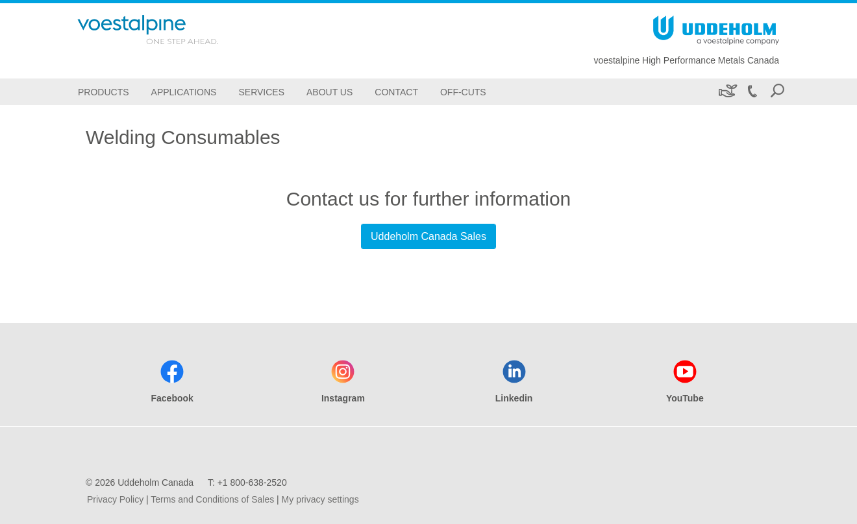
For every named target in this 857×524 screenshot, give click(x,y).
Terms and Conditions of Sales (212, 499)
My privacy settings (320, 499)
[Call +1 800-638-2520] (752, 91)
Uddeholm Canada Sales (428, 236)
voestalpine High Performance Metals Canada (686, 60)
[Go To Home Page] (165, 29)
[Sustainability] (726, 91)
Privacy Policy (115, 499)
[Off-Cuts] (463, 91)
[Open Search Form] (777, 91)
